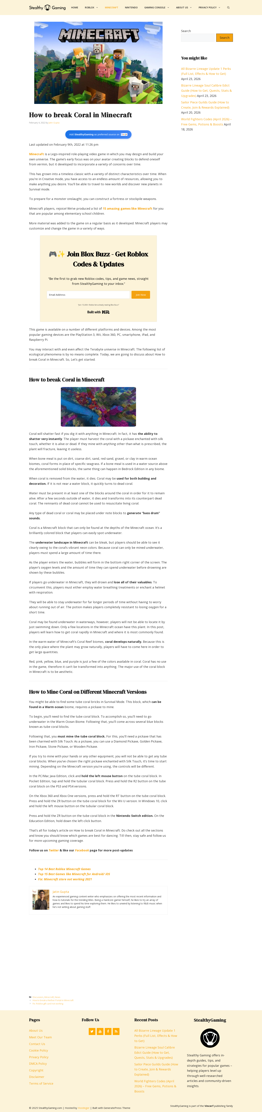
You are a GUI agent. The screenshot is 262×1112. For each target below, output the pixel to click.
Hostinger (84, 1107)
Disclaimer (36, 1077)
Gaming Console (158, 8)
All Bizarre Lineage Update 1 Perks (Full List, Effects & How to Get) (155, 1035)
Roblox (93, 8)
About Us (185, 8)
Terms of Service (41, 1083)
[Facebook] (108, 1031)
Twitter (54, 850)
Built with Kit (98, 312)
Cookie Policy (38, 1050)
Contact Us (37, 1044)
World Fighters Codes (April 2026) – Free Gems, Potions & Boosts (155, 1086)
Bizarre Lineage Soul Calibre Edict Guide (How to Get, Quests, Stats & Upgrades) (206, 90)
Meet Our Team (40, 1037)
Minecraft (111, 7)
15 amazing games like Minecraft (127, 208)
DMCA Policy (38, 1064)
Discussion (38, 997)
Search (186, 31)
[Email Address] (88, 295)
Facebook (82, 850)
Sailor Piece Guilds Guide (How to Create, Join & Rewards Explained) (156, 1069)
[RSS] (116, 1031)
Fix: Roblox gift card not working (48, 1003)
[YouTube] (100, 1031)
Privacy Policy (211, 8)
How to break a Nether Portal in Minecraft (53, 1000)
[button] (228, 8)
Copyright (36, 1070)
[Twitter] (92, 1031)
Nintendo (131, 7)
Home (74, 7)
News (57, 997)
